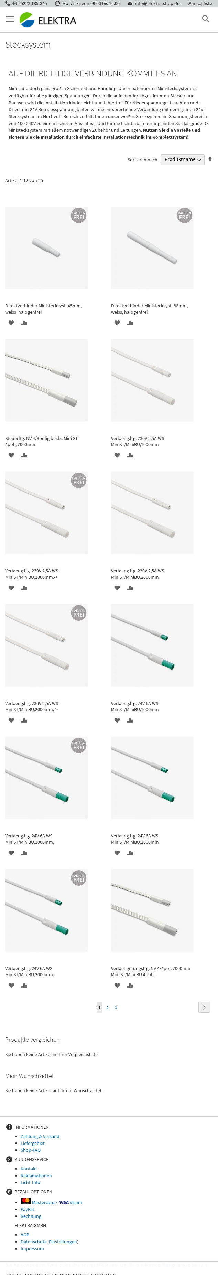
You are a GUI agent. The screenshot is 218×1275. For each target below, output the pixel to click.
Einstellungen (63, 1242)
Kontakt (29, 1169)
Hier (166, 1265)
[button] (11, 323)
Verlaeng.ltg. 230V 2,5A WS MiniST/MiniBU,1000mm (137, 441)
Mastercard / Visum (51, 1202)
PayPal (27, 1209)
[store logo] (48, 20)
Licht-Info (30, 1182)
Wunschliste (199, 3)
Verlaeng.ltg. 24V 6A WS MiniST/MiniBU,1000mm (135, 706)
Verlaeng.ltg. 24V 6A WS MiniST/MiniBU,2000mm (135, 839)
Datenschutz (33, 1242)
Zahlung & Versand (40, 1136)
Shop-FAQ (31, 1150)
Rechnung (31, 1216)
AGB (25, 1235)
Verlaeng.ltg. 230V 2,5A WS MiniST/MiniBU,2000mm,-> (31, 706)
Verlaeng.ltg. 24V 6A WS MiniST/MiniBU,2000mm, (29, 971)
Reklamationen (36, 1175)
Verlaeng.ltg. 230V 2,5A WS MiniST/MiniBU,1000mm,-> (31, 574)
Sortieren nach (142, 159)
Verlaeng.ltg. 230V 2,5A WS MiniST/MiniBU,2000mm (137, 574)
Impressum (32, 1248)
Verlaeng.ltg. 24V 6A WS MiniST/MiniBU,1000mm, (29, 839)
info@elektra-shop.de (157, 3)
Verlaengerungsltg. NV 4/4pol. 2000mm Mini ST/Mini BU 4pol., (150, 971)
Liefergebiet (33, 1143)
